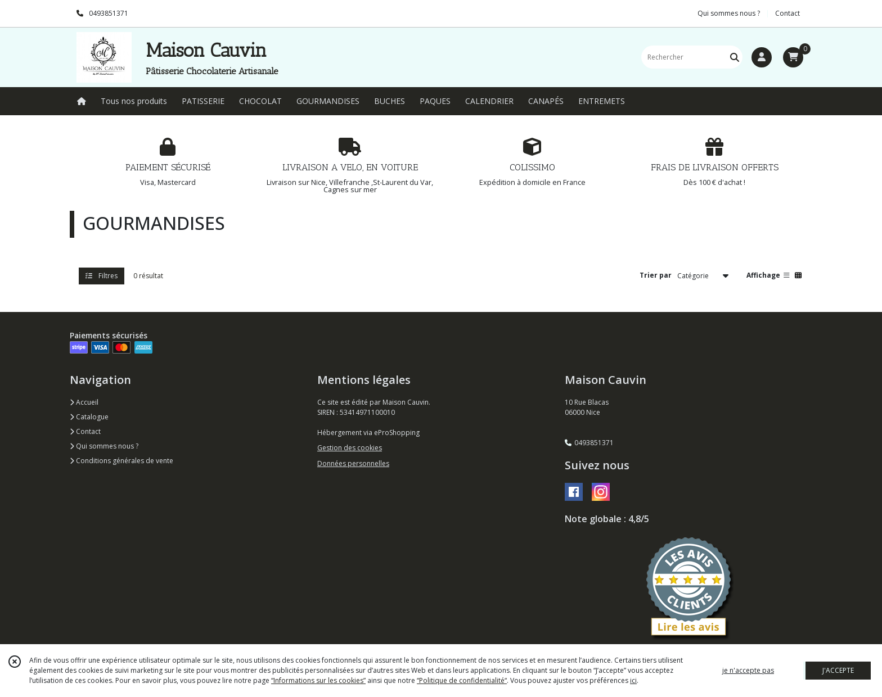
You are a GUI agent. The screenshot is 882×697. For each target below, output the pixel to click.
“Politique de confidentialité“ (462, 680)
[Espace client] (761, 57)
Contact (787, 13)
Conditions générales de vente (121, 460)
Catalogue (89, 417)
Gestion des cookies (349, 447)
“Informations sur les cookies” (318, 680)
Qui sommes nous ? (104, 446)
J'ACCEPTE (838, 670)
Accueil (84, 402)
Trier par (656, 275)
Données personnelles (353, 463)
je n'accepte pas (748, 670)
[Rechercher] (734, 57)
